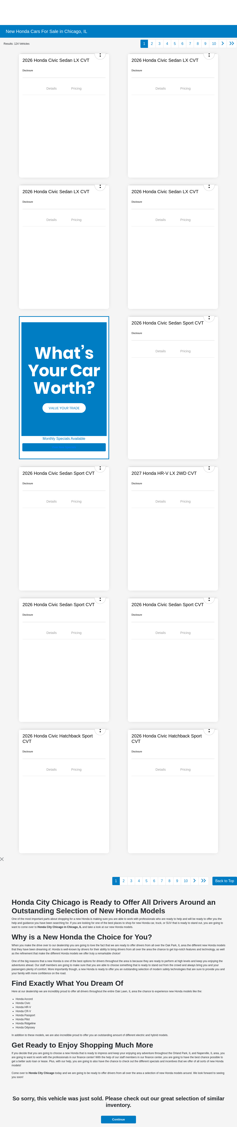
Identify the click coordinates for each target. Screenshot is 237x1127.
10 (214, 44)
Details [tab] (51, 88)
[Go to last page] (232, 43)
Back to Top (224, 881)
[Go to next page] (223, 43)
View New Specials (64, 447)
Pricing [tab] (76, 88)
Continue (118, 1119)
